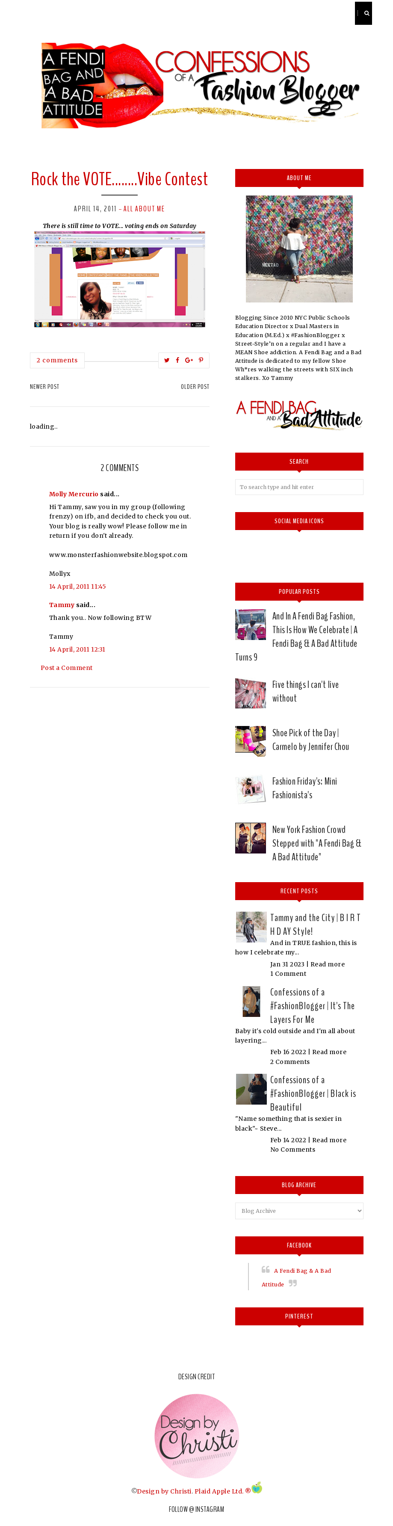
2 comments (57, 360)
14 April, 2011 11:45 (77, 586)
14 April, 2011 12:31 (77, 649)
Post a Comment (67, 668)
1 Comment (288, 974)
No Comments (293, 1149)
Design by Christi (164, 1491)
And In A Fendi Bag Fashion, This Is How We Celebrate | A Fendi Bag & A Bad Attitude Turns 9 (296, 636)
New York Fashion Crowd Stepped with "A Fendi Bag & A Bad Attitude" (317, 843)
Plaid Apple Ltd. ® (223, 1491)
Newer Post (44, 386)
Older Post (195, 386)
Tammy (62, 605)
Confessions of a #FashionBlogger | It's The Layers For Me (312, 1005)
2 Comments (290, 1062)
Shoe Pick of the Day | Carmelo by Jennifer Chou (310, 739)
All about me (144, 209)
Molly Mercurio (74, 494)
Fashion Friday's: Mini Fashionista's (304, 788)
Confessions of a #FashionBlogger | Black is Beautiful (313, 1093)
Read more (327, 964)
